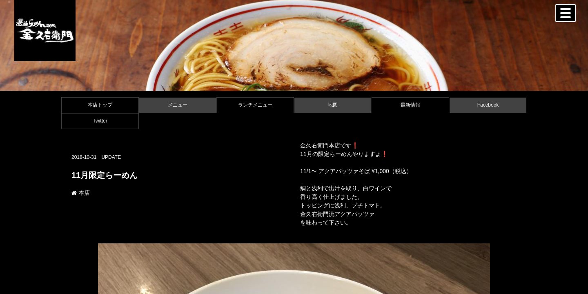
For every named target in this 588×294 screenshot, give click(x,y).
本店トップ (100, 105)
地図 (333, 105)
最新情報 (410, 105)
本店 (80, 192)
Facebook (488, 105)
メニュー (177, 105)
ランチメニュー (255, 105)
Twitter (100, 121)
